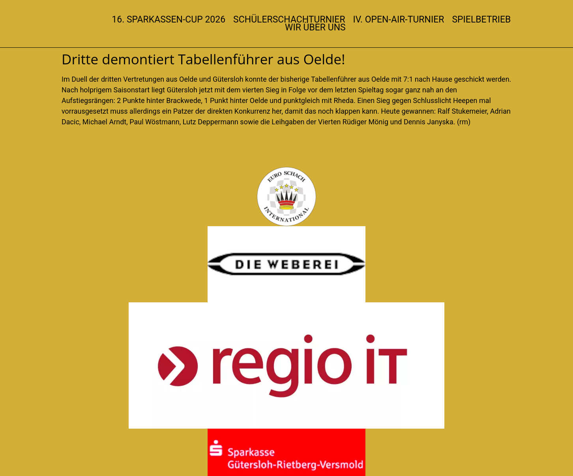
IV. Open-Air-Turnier (398, 20)
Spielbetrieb (481, 20)
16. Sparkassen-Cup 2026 (168, 20)
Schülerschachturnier (289, 20)
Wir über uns (315, 28)
